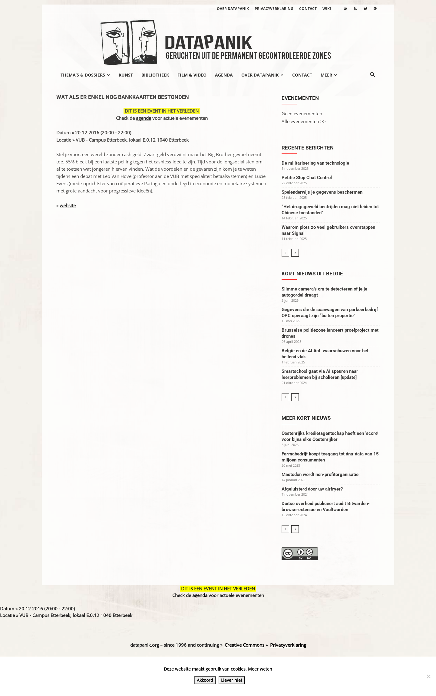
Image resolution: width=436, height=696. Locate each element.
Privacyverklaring (274, 8)
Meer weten (260, 669)
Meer (329, 75)
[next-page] (295, 253)
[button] (372, 75)
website (68, 205)
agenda (143, 118)
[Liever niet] (428, 676)
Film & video (191, 75)
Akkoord (205, 680)
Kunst (126, 75)
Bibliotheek (155, 75)
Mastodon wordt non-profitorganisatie (320, 474)
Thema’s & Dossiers (85, 75)
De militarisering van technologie (315, 163)
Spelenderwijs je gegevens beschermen (322, 192)
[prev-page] (285, 253)
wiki (326, 8)
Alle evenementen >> (304, 121)
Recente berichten (308, 148)
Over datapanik (233, 8)
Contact (308, 8)
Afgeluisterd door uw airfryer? (312, 489)
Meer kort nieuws (306, 418)
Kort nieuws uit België (312, 274)
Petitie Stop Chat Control (307, 177)
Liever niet (231, 680)
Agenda (224, 75)
